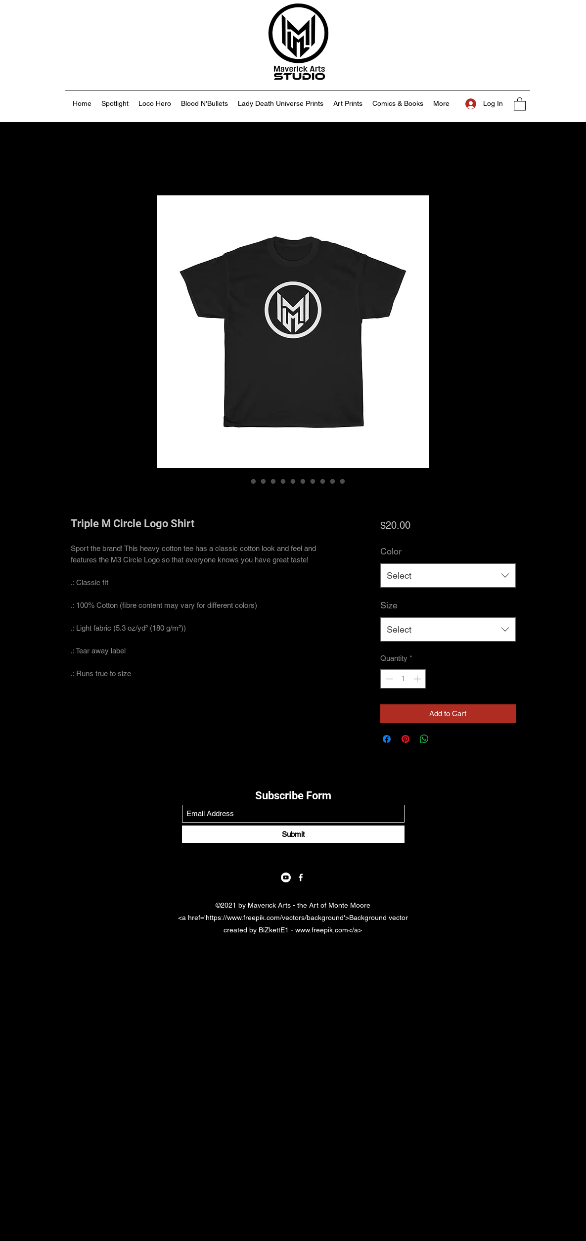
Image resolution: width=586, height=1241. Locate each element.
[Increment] (418, 679)
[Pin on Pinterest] (405, 739)
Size (389, 605)
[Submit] (293, 834)
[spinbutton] (403, 679)
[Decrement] (388, 679)
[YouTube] (286, 877)
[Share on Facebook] (387, 739)
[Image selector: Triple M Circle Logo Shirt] (244, 481)
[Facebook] (301, 877)
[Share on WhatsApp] (424, 739)
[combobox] (447, 575)
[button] (520, 103)
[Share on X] (443, 739)
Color (391, 551)
